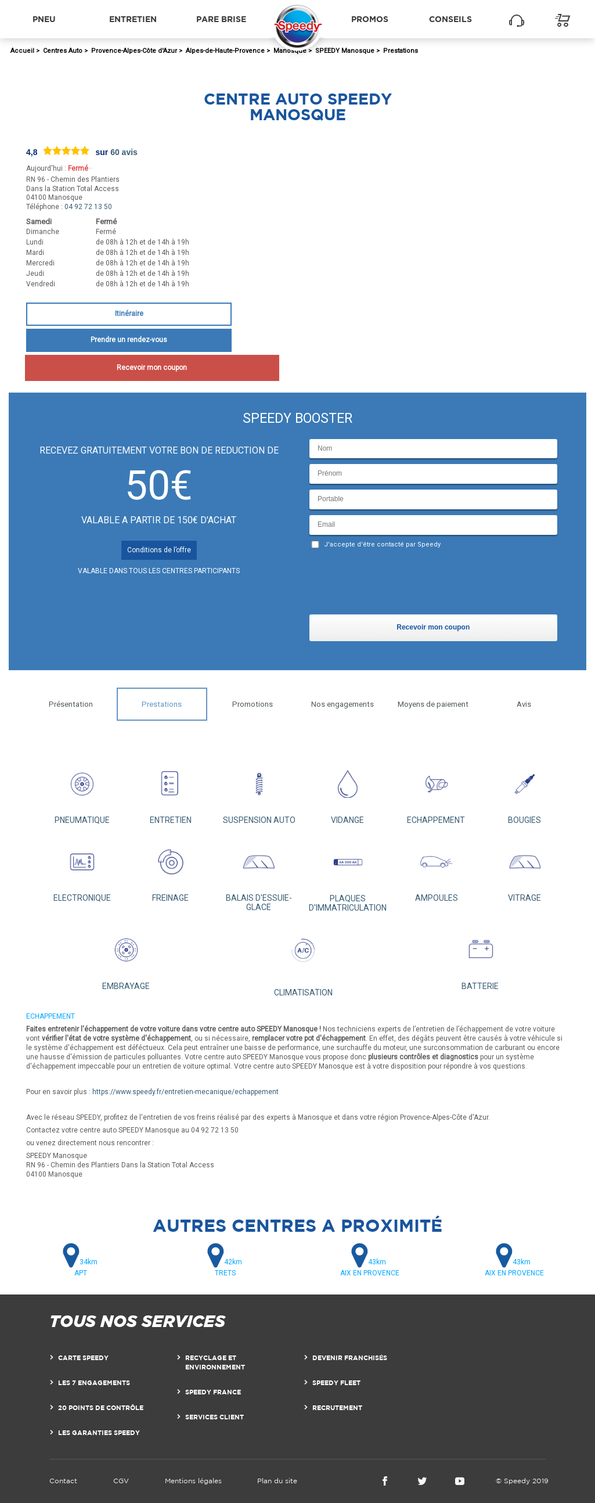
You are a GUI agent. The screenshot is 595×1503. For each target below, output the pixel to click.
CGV (121, 1480)
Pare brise (221, 19)
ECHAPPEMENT (436, 791)
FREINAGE (170, 869)
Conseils (450, 19)
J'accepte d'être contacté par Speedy (382, 544)
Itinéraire (129, 314)
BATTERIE (480, 957)
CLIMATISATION (303, 960)
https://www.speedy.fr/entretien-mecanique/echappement (185, 1092)
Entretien (133, 19)
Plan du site (277, 1480)
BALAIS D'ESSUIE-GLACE (258, 874)
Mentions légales (193, 1480)
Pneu (44, 19)
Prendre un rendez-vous (129, 340)
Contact (63, 1480)
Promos (369, 19)
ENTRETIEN (170, 791)
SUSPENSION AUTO (259, 791)
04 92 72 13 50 (88, 207)
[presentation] (397, 584)
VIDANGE (347, 791)
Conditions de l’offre (159, 550)
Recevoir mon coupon (128, 368)
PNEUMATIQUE (82, 791)
